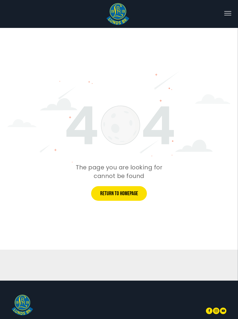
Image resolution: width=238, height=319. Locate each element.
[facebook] (209, 311)
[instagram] (216, 311)
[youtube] (223, 311)
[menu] (228, 13)
